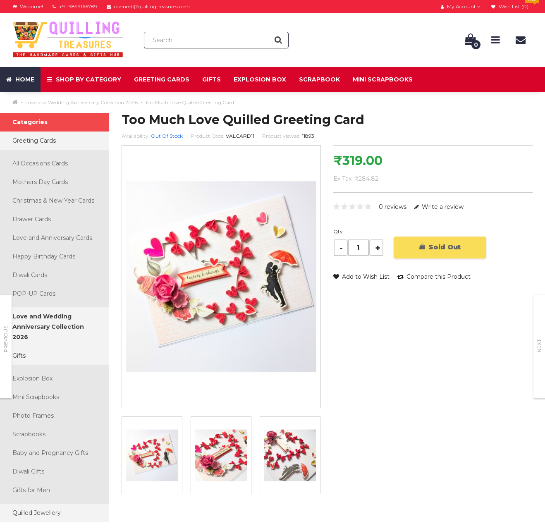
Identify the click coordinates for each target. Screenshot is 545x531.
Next (539, 345)
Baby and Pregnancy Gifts (50, 453)
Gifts (211, 79)
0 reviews (392, 206)
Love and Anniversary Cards (52, 238)
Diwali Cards (29, 275)
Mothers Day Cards (40, 182)
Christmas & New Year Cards (53, 200)
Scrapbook (319, 79)
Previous (5, 339)
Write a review (439, 206)
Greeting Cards (161, 79)
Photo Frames (33, 415)
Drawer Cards (31, 219)
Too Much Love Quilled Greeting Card (189, 102)
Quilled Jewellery (36, 513)
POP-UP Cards (33, 293)
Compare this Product (434, 276)
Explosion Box (260, 79)
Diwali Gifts (28, 471)
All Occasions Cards (40, 163)
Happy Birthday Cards (43, 256)
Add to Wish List (361, 276)
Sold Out (440, 247)
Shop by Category (84, 79)
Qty (338, 231)
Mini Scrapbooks (383, 79)
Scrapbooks (28, 434)
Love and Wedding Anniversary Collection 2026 (81, 102)
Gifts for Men (31, 490)
